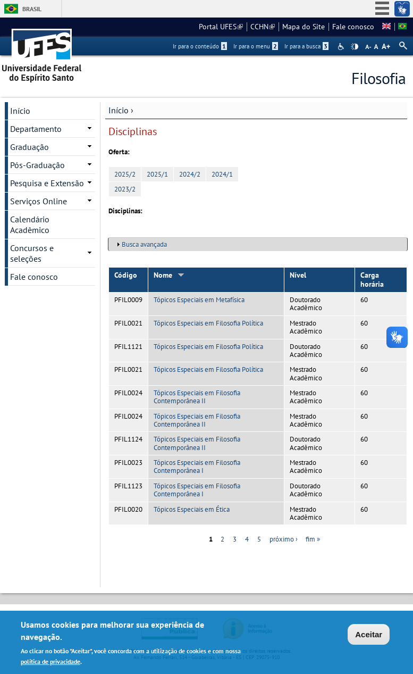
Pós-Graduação (37, 165)
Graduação (29, 147)
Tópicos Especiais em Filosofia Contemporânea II (197, 396)
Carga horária (372, 279)
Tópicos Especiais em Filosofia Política (208, 323)
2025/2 (125, 174)
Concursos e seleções (32, 253)
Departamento (36, 128)
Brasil (31, 9)
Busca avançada (144, 244)
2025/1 (157, 174)
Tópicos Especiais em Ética (192, 509)
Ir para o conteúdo (200, 46)
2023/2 (125, 189)
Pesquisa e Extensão (47, 183)
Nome (169, 275)
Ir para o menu (255, 46)
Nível (298, 275)
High (354, 47)
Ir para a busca (306, 46)
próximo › (283, 539)
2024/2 (189, 174)
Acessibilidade (342, 46)
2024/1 (222, 174)
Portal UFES (221, 26)
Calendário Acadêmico (29, 224)
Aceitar (368, 635)
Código (125, 275)
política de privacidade (50, 663)
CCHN (262, 26)
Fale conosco (353, 26)
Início (118, 110)
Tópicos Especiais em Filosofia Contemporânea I (197, 466)
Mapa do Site (303, 26)
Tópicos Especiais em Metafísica (199, 299)
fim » (313, 539)
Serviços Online (38, 201)
